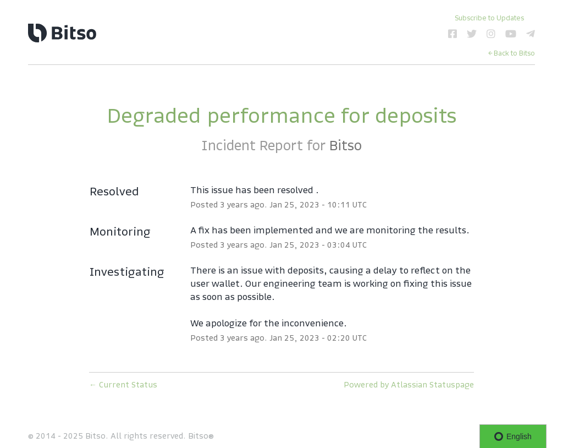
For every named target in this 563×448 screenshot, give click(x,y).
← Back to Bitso (511, 53)
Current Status (123, 384)
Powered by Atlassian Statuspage (409, 384)
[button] (489, 18)
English (513, 436)
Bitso (345, 146)
